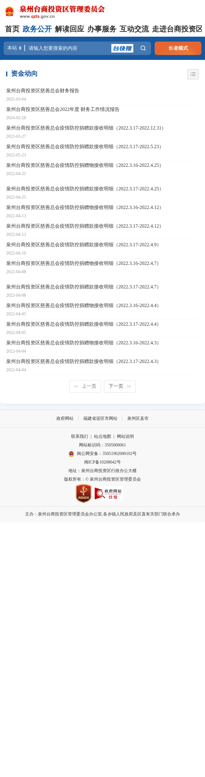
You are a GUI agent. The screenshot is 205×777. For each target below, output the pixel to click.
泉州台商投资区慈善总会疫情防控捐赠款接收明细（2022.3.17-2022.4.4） (83, 324)
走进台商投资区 (177, 29)
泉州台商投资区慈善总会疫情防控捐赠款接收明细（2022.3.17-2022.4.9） (83, 244)
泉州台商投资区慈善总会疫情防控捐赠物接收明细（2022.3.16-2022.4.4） (83, 305)
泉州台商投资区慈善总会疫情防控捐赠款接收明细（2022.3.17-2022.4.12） (85, 226)
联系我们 (79, 436)
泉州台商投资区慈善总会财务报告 (42, 90)
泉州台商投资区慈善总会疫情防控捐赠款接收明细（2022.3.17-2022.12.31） (86, 127)
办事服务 (102, 29)
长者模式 (178, 48)
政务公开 (37, 29)
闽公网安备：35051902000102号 (102, 454)
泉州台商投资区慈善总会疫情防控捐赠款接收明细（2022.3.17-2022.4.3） (83, 361)
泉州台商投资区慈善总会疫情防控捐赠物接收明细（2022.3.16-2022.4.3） (83, 342)
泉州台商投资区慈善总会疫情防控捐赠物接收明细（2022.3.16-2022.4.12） (85, 207)
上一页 (85, 386)
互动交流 (134, 29)
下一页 (120, 386)
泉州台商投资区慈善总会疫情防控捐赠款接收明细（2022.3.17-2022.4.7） (83, 286)
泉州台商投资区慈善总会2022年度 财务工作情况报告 (63, 109)
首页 (12, 29)
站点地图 (102, 436)
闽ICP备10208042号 (102, 462)
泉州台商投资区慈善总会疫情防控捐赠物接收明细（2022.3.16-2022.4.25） (85, 165)
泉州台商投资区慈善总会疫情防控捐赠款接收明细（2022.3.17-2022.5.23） (85, 146)
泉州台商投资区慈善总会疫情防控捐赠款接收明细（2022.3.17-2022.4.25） (85, 188)
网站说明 (125, 436)
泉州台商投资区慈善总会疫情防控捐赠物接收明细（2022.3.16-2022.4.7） (83, 263)
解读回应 (69, 29)
